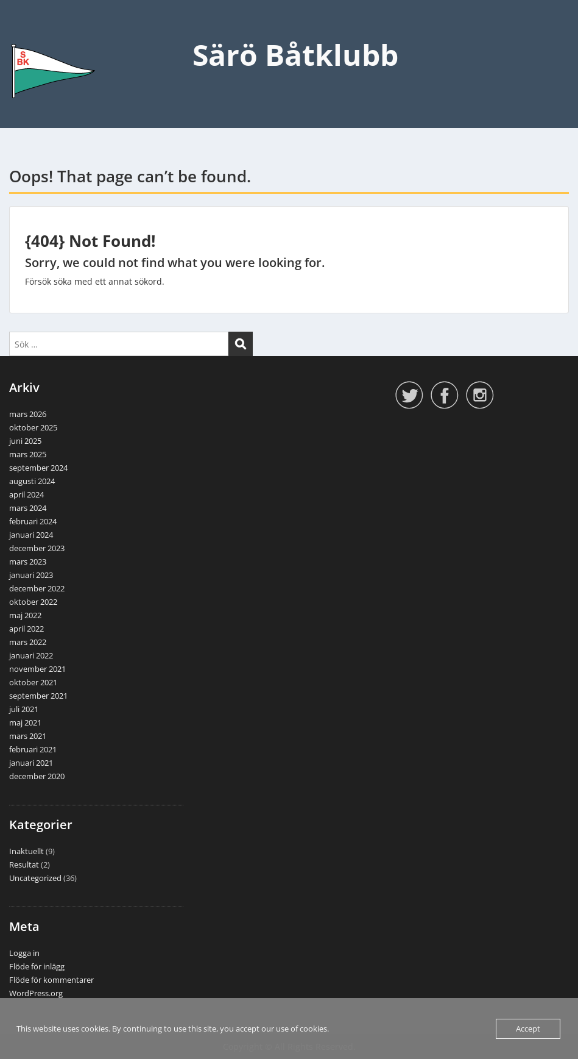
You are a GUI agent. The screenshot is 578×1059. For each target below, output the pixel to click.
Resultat (24, 864)
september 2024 (38, 467)
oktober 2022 (33, 601)
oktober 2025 (33, 427)
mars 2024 (27, 507)
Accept (528, 1028)
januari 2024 (31, 534)
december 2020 (37, 776)
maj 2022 (25, 615)
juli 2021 (23, 709)
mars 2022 (27, 641)
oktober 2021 (33, 682)
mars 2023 (27, 561)
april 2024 (26, 494)
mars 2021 (27, 735)
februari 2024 (33, 521)
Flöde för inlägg (37, 966)
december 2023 (37, 548)
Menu (22, 34)
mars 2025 (27, 454)
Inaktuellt (26, 851)
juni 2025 (25, 440)
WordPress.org (36, 993)
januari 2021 (31, 762)
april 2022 (26, 628)
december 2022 (37, 588)
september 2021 (38, 695)
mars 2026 (27, 413)
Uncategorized (35, 877)
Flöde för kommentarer (51, 979)
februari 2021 (33, 749)
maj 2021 (25, 722)
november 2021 (37, 668)
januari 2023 (31, 574)
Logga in (24, 952)
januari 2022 (31, 655)
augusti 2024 (32, 481)
